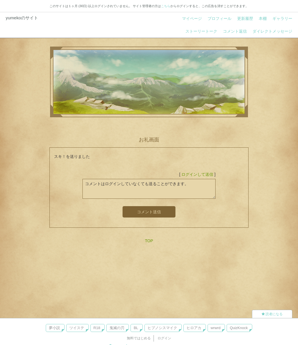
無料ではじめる (139, 338)
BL (136, 328)
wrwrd (216, 328)
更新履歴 (245, 18)
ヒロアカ (194, 328)
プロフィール (219, 18)
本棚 (263, 18)
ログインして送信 (197, 174)
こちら (165, 6)
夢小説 (54, 328)
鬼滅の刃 (116, 328)
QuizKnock (239, 328)
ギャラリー (282, 18)
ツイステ (76, 328)
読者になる (272, 314)
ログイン (164, 338)
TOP (149, 241)
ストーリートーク (201, 31)
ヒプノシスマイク (162, 328)
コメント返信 (235, 31)
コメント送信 (149, 212)
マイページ (192, 18)
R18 (97, 328)
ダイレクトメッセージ (272, 31)
